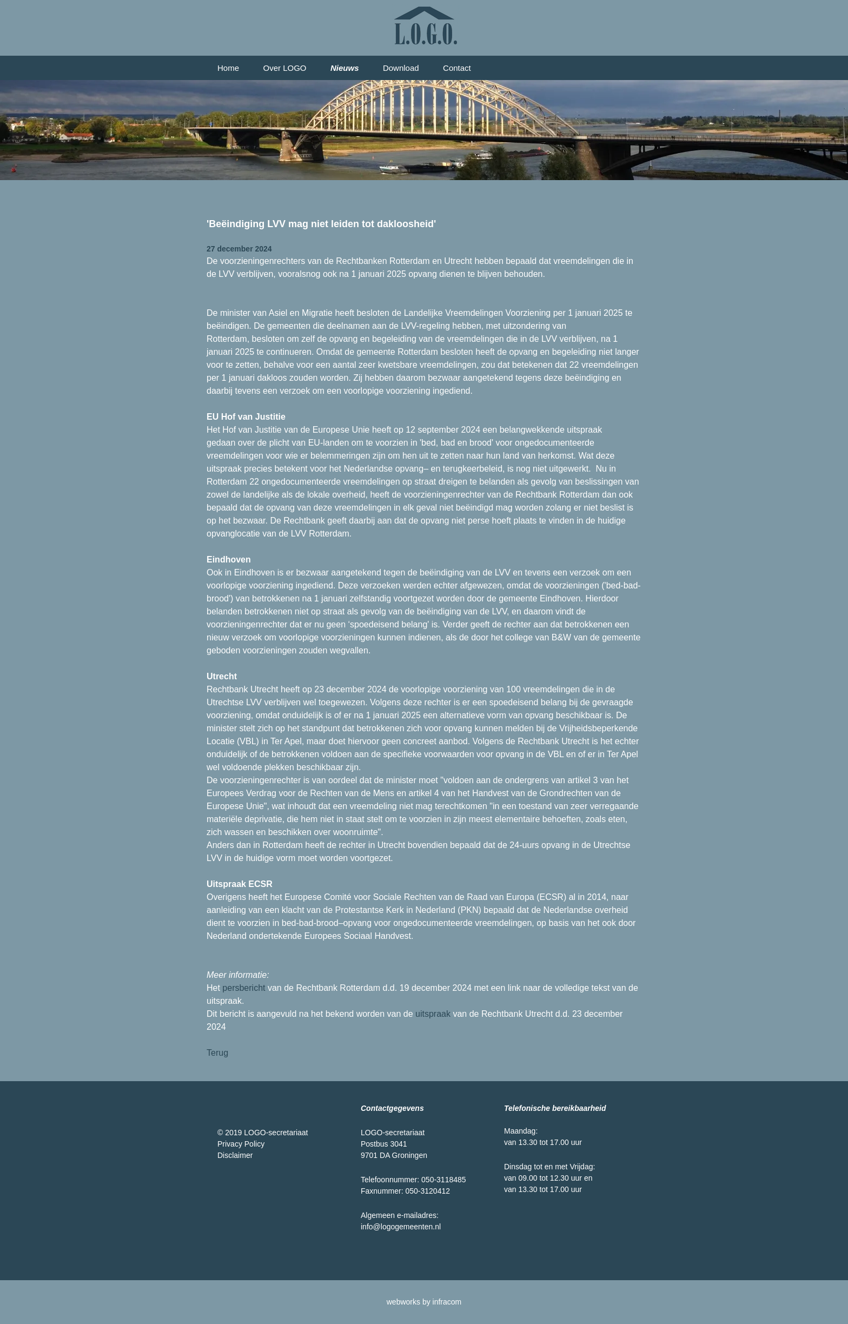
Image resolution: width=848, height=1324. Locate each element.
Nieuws (344, 67)
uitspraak (433, 1013)
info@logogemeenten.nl (401, 1226)
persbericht (243, 987)
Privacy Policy (240, 1144)
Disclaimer (235, 1155)
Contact (457, 67)
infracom (447, 1301)
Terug (217, 1052)
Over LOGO (284, 67)
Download (401, 67)
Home (228, 67)
